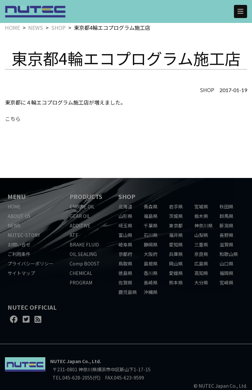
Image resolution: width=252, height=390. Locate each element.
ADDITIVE (80, 225)
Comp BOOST (85, 263)
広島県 (201, 263)
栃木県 (201, 216)
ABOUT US (19, 216)
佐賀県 (125, 282)
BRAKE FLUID (84, 244)
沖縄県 (151, 292)
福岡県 (226, 273)
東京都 (176, 225)
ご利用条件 (19, 254)
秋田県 (226, 206)
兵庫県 (176, 254)
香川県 (151, 273)
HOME (12, 27)
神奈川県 (203, 225)
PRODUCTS (86, 196)
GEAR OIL (80, 216)
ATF (74, 235)
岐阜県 (125, 244)
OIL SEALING (83, 254)
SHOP (58, 27)
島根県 (151, 263)
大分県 (201, 282)
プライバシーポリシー (30, 263)
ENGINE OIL (82, 206)
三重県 (201, 244)
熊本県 (176, 282)
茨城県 (176, 216)
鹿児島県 (127, 292)
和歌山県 (229, 254)
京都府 (125, 254)
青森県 (151, 206)
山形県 (125, 216)
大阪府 (151, 254)
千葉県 (151, 225)
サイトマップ (21, 273)
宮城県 (201, 206)
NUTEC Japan (65, 361)
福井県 (176, 235)
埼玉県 (125, 225)
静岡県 (151, 244)
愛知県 (176, 244)
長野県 (226, 235)
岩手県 (176, 206)
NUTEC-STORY (24, 235)
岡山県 (176, 263)
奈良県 (201, 254)
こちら (13, 119)
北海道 (125, 206)
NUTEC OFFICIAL (32, 307)
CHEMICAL (81, 273)
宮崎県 (226, 282)
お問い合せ (19, 244)
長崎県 (151, 282)
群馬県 (226, 216)
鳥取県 (125, 263)
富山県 (125, 235)
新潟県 (226, 225)
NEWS (35, 27)
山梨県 (201, 235)
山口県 (226, 263)
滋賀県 (226, 244)
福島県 (151, 216)
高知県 (201, 273)
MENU (17, 196)
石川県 (151, 235)
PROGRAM (81, 282)
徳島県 (125, 273)
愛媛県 (176, 273)
